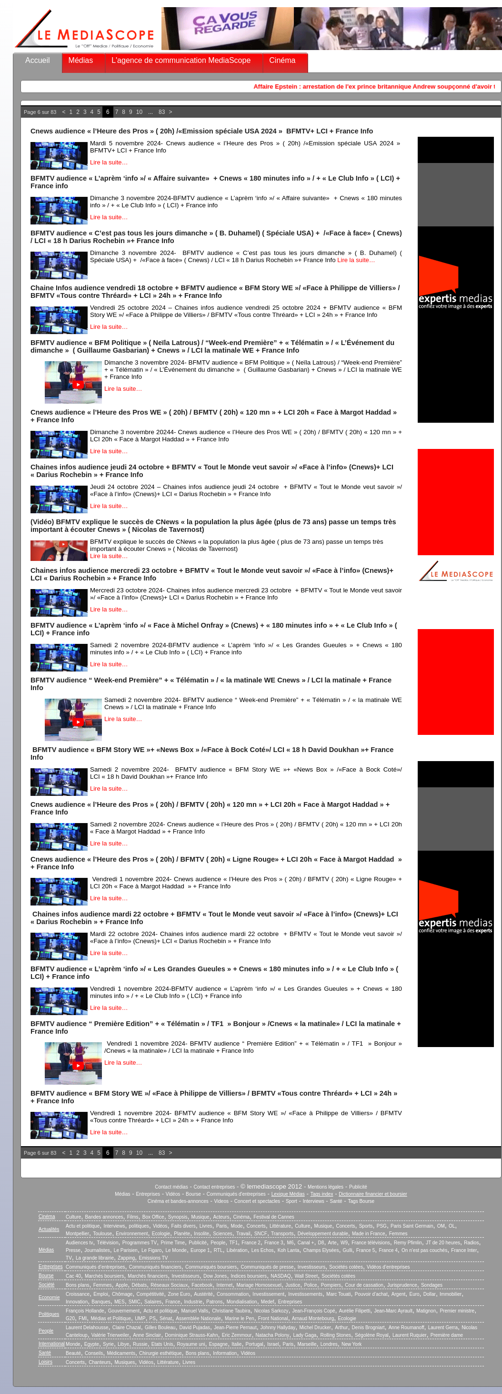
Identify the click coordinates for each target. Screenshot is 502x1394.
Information (225, 1353)
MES (119, 1301)
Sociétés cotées (346, 1267)
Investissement (268, 1294)
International (52, 1343)
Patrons (214, 1301)
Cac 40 (73, 1276)
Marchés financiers (148, 1276)
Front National (273, 1318)
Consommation (233, 1294)
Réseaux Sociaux (169, 1285)
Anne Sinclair (147, 1335)
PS (153, 1318)
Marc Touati (338, 1294)
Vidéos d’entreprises (388, 1267)
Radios (471, 1242)
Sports (366, 1226)
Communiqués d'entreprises (236, 1194)
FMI (83, 1318)
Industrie (193, 1301)
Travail (243, 1233)
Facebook (201, 1285)
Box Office (153, 1217)
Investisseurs (311, 1267)
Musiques (125, 1362)
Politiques (49, 1314)
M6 (290, 1242)
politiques (139, 1226)
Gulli (347, 1250)
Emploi (100, 1294)
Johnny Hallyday (278, 1327)
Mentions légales (325, 1187)
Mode (237, 1226)
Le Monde (175, 1250)
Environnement (132, 1233)
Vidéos (173, 1194)
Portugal (254, 1344)
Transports (282, 1233)
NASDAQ (281, 1276)
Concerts (256, 1226)
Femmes (398, 1233)
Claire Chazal (126, 1327)
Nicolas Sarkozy (271, 1310)
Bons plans (77, 1285)
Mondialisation (242, 1301)
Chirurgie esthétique (160, 1353)
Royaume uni (191, 1344)
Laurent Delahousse (87, 1327)
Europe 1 (200, 1250)
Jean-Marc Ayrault (393, 1310)
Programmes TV (139, 1242)
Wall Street (306, 1276)
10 (139, 112)
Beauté (73, 1353)
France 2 (250, 1242)
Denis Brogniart (368, 1327)
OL (452, 1226)
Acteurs (221, 1217)
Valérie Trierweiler (110, 1335)
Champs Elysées (321, 1250)
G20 (70, 1318)
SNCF (260, 1233)
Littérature (280, 1226)
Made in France (368, 1233)
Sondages (431, 1285)
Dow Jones (215, 1276)
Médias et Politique (110, 1318)
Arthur (341, 1327)
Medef (267, 1301)
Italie (236, 1344)
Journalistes (97, 1250)
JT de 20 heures (443, 1242)
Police (310, 1285)
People (218, 1242)
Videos (221, 1201)
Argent (398, 1294)
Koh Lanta (289, 1250)
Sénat (166, 1318)
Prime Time (173, 1242)
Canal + (306, 1242)
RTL (218, 1250)
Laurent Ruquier (409, 1335)
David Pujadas (195, 1327)
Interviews (313, 1201)
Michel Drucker (315, 1327)
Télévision (107, 1242)
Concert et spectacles (257, 1201)
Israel (273, 1344)
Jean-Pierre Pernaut (235, 1327)
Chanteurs (99, 1362)
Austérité (203, 1294)
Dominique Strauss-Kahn (191, 1335)
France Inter (464, 1250)
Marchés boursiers (104, 1276)
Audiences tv (79, 1242)
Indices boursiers (249, 1276)
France (172, 1301)
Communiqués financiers (155, 1267)
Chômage (122, 1294)
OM (441, 1226)
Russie (140, 1344)
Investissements (305, 1294)
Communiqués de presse (267, 1267)
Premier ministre (457, 1310)
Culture (73, 1217)
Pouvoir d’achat (371, 1294)
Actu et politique (83, 1226)
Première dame (447, 1335)
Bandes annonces (104, 1217)
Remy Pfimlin (408, 1242)
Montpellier (77, 1233)
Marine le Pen (239, 1318)
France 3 (273, 1242)
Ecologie (161, 1233)
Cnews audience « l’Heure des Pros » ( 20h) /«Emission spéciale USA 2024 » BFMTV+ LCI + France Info (201, 131)
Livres (206, 1226)
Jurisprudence (402, 1285)
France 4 (388, 1250)
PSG (382, 1226)
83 (162, 112)
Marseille (307, 1344)
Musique (200, 1217)
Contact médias (171, 1187)
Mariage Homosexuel (258, 1285)
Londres (329, 1344)
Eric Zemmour (237, 1335)
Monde (73, 1344)
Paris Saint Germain (412, 1226)
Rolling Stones (335, 1335)
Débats (139, 1285)
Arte (332, 1242)
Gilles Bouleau (160, 1327)
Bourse (193, 1194)
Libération (237, 1250)
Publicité (358, 1187)
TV (69, 1258)
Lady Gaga (304, 1335)
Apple (122, 1285)
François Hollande (85, 1310)
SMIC (135, 1301)
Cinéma (282, 60)
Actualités (49, 1229)
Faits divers (183, 1226)
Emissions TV (153, 1258)
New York (351, 1344)
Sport (291, 1201)
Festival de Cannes (273, 1217)
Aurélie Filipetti (355, 1310)
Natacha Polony (273, 1335)
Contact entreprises (214, 1187)
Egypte (91, 1344)
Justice (292, 1285)
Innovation (77, 1301)
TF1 (233, 1242)
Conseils (94, 1353)
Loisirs (45, 1361)
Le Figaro (151, 1250)
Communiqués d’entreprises (95, 1267)
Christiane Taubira (231, 1310)
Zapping (126, 1258)
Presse (73, 1250)
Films (133, 1217)
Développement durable (323, 1233)
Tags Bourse (361, 1201)
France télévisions (370, 1242)
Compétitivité (150, 1294)
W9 (344, 1242)
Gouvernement (124, 1310)
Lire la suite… (109, 162)
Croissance (78, 1294)
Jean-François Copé (313, 1310)
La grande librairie (95, 1258)
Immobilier (451, 1294)
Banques (100, 1301)
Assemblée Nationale (198, 1318)
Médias (81, 60)
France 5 (365, 1250)
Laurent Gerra (443, 1327)
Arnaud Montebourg (313, 1318)
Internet (224, 1285)
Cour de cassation (364, 1285)
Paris (221, 1226)
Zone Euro (179, 1294)
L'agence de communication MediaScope (181, 60)
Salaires (152, 1301)
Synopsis (178, 1217)
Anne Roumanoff (406, 1327)
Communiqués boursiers (211, 1267)
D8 (321, 1242)
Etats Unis (162, 1344)
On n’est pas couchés (424, 1250)
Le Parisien (126, 1250)
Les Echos (262, 1250)
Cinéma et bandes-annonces (178, 1201)
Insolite (201, 1233)
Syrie (108, 1344)
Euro (414, 1294)
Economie (49, 1297)
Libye (123, 1344)
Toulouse (102, 1233)
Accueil (37, 60)
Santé (336, 1201)
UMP (140, 1318)
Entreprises (148, 1194)
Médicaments (121, 1353)
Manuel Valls (194, 1310)
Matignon (426, 1310)
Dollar (429, 1294)
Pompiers (331, 1285)
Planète (182, 1233)
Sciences (222, 1233)
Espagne (218, 1344)
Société (46, 1284)
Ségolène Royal (372, 1335)
